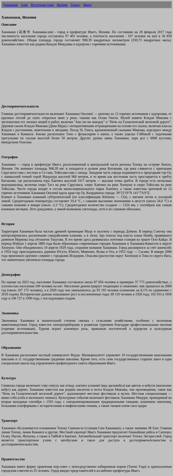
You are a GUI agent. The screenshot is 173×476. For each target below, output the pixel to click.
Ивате (87, 5)
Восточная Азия (42, 5)
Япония (62, 5)
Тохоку (75, 5)
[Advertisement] (86, 77)
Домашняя (10, 5)
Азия (24, 5)
